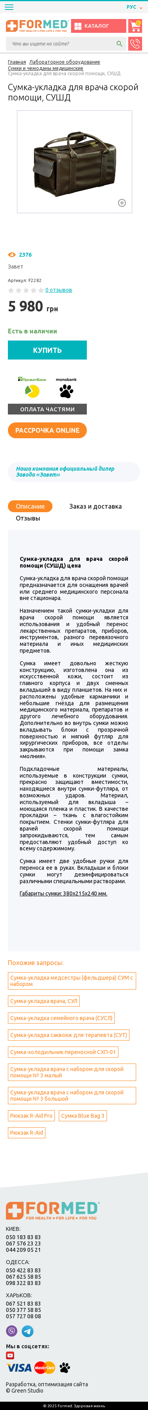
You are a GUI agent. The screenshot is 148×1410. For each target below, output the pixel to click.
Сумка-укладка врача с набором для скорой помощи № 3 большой (67, 1095)
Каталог (91, 26)
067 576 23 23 (23, 1243)
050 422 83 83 (23, 1270)
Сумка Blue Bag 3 (83, 1116)
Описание (30, 506)
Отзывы (28, 518)
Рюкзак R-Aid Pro (31, 1116)
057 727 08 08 (23, 1316)
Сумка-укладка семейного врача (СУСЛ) (61, 1018)
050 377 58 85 (23, 1310)
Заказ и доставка (95, 506)
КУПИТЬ (47, 350)
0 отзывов (58, 290)
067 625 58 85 (23, 1277)
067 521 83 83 (23, 1303)
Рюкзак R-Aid (26, 1133)
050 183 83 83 (23, 1237)
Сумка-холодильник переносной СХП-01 (63, 1052)
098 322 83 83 (23, 1283)
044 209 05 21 (23, 1250)
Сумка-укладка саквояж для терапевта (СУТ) (68, 1035)
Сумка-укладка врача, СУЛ (43, 1001)
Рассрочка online (47, 430)
